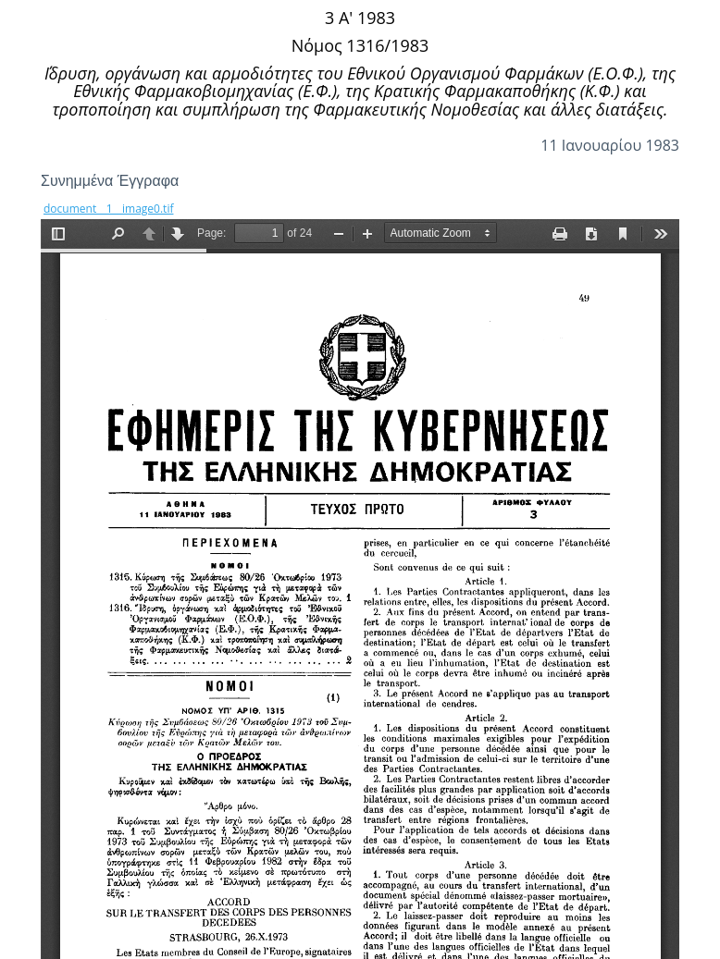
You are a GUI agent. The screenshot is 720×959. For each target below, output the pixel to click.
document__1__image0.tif (108, 208)
